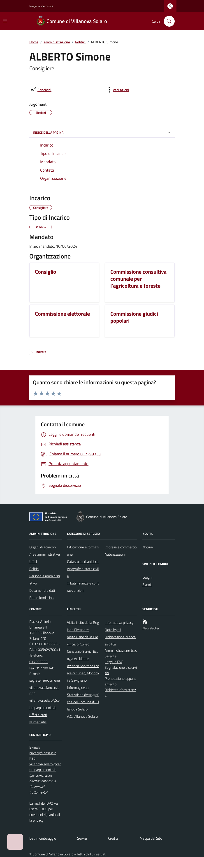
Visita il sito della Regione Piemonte (83, 626)
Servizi (82, 838)
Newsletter (150, 628)
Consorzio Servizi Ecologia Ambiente (83, 655)
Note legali (113, 629)
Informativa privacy (119, 622)
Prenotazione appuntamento (120, 681)
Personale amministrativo (44, 579)
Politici (80, 42)
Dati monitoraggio (42, 838)
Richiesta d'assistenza (120, 692)
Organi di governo (42, 547)
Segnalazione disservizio (121, 670)
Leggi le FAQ (114, 661)
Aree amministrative (44, 554)
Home (33, 42)
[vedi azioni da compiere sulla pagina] (117, 89)
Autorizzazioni (115, 554)
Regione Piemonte (41, 6)
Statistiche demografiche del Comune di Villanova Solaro (83, 702)
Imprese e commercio (121, 547)
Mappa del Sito (151, 838)
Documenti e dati (42, 590)
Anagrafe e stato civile (83, 572)
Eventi (147, 584)
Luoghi (147, 577)
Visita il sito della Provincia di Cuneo (82, 640)
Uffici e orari (38, 714)
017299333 (38, 661)
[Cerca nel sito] (167, 21)
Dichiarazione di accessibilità (120, 640)
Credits (113, 838)
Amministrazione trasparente (121, 653)
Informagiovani (78, 687)
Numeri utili (37, 722)
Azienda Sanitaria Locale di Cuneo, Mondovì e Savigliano (83, 673)
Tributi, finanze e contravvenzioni (83, 586)
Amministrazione (57, 42)
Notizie (147, 547)
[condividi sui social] (40, 89)
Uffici (33, 561)
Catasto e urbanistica (83, 561)
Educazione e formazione (83, 550)
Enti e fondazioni (41, 597)
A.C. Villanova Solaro (82, 716)
